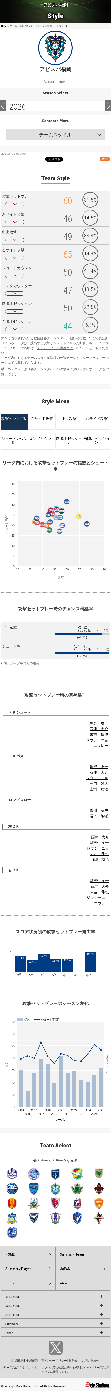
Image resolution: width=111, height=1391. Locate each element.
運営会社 (74, 1360)
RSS (105, 159)
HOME (4, 26)
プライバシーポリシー (53, 1360)
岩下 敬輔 (99, 816)
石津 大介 (99, 729)
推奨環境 (31, 1360)
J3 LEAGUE (12, 1315)
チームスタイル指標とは (55, 348)
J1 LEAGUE (12, 1297)
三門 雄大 (99, 783)
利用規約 (18, 1360)
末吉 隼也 (99, 734)
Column (11, 1283)
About (64, 1283)
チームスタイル (55, 134)
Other (9, 1333)
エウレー (100, 745)
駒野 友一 (99, 723)
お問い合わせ (90, 1360)
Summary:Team (72, 1254)
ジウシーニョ (97, 740)
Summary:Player (18, 1269)
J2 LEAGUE (12, 1306)
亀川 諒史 (99, 810)
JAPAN (65, 1269)
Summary (11, 1324)
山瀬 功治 (99, 789)
